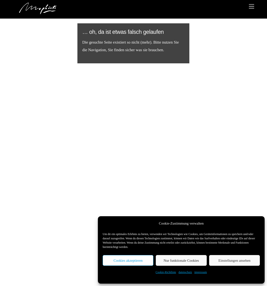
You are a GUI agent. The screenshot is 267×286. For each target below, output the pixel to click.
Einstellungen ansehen (234, 260)
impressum (200, 272)
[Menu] (251, 6)
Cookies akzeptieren (128, 260)
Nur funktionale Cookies (181, 260)
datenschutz (185, 272)
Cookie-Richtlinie (166, 272)
